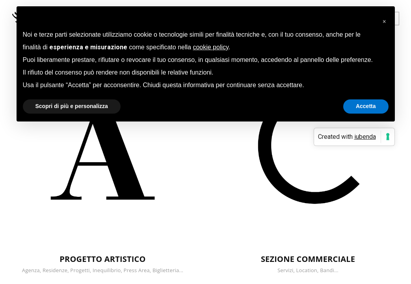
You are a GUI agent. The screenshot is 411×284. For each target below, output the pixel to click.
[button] (384, 19)
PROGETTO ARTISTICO (102, 259)
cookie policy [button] (210, 47)
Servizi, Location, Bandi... (307, 270)
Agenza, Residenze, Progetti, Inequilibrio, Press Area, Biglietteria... (102, 270)
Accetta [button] (366, 106)
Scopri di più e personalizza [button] (71, 106)
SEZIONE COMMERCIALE (308, 259)
